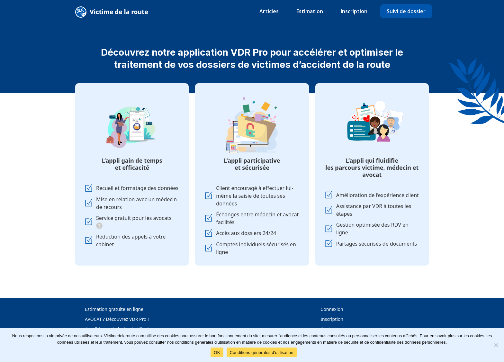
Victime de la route (119, 12)
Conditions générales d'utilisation (261, 352)
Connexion (331, 309)
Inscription (354, 11)
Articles (269, 11)
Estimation (309, 11)
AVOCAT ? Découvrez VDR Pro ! (117, 319)
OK (217, 352)
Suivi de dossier (406, 11)
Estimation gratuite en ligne (114, 309)
